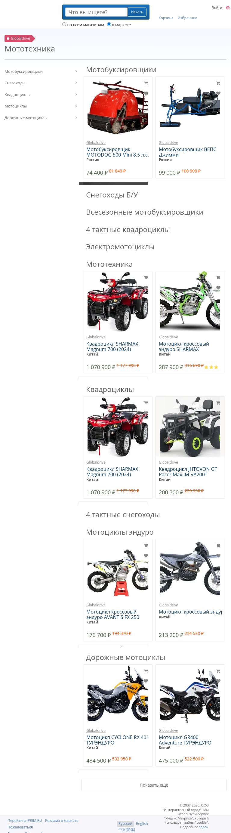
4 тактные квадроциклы (128, 229)
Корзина (166, 12)
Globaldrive (96, 142)
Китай (92, 354)
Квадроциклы (17, 94)
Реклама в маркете (61, 820)
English (142, 823)
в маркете (119, 24)
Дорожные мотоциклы (26, 117)
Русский (125, 823)
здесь (203, 827)
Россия (92, 159)
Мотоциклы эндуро (120, 532)
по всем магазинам (83, 24)
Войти (216, 8)
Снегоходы (15, 82)
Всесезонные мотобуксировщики (145, 212)
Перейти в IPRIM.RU (25, 820)
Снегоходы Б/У (112, 195)
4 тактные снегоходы (123, 514)
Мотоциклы (16, 106)
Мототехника (109, 264)
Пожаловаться (20, 827)
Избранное (187, 12)
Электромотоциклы (120, 246)
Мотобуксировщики (24, 71)
